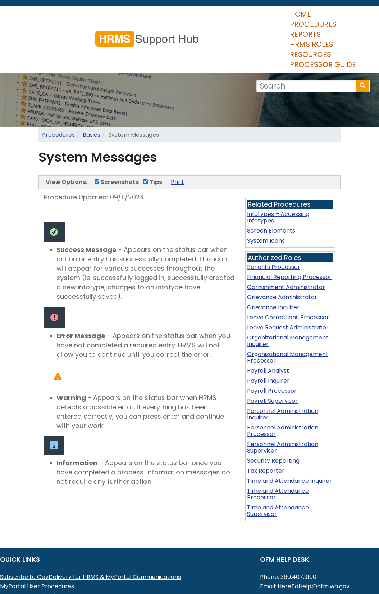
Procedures (72, 32)
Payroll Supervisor (272, 368)
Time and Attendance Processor (278, 461)
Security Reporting (273, 428)
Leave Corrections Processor (288, 285)
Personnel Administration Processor (282, 398)
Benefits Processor (273, 234)
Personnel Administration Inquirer (282, 381)
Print (177, 149)
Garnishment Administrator (286, 255)
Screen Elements (271, 198)
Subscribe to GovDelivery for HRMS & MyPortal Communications (90, 544)
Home (28, 32)
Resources (218, 32)
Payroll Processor (272, 358)
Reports (120, 32)
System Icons (266, 208)
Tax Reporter (265, 438)
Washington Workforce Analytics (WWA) (57, 582)
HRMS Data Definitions (31, 572)
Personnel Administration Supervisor (282, 415)
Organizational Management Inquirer (287, 308)
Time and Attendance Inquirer (289, 448)
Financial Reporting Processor (289, 244)
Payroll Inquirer (268, 348)
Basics (91, 102)
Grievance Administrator (282, 265)
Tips (152, 149)
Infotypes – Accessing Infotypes (278, 184)
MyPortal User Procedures (37, 554)
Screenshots (117, 149)
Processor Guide (281, 32)
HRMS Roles (166, 32)
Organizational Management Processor (287, 325)
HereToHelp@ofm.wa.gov (314, 554)
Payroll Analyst (268, 338)
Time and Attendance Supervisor (278, 478)
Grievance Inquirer (273, 275)
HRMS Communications (32, 563)
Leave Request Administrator (288, 295)
